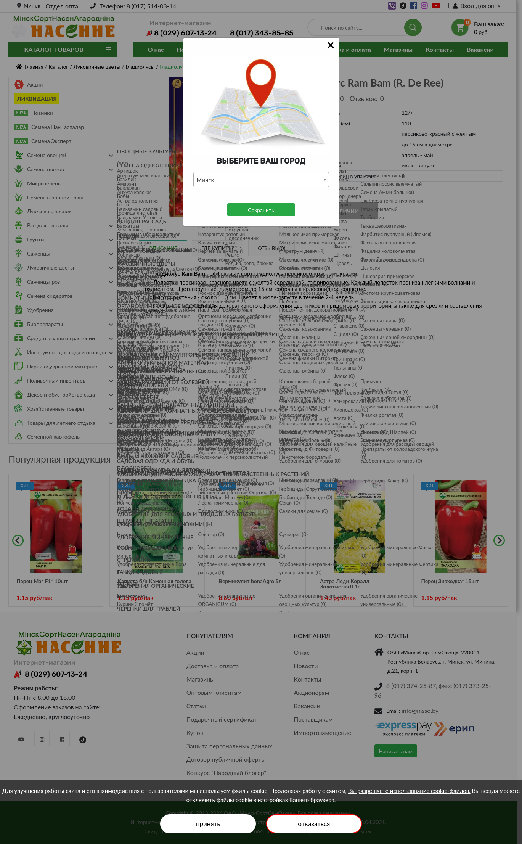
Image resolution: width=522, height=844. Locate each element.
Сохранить (261, 210)
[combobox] (261, 179)
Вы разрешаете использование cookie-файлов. (409, 790)
